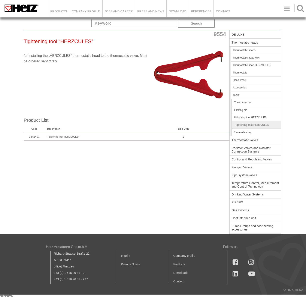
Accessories (240, 87)
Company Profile (86, 11)
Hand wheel (239, 80)
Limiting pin (240, 110)
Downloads (180, 273)
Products (58, 11)
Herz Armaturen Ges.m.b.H (66, 247)
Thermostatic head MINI (246, 57)
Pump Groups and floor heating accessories (252, 227)
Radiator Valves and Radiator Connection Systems (251, 149)
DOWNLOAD (177, 11)
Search (196, 23)
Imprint (125, 255)
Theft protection (243, 102)
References (201, 11)
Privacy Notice (130, 264)
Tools (236, 95)
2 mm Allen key (243, 132)
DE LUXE (238, 34)
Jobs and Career (119, 11)
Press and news (150, 11)
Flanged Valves (242, 167)
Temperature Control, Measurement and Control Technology (255, 184)
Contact (223, 11)
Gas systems (240, 210)
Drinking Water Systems (248, 194)
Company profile (184, 255)
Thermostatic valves (245, 140)
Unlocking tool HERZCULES (250, 117)
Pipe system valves (244, 175)
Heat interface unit (244, 218)
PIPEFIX (237, 202)
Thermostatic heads (245, 42)
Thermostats (240, 72)
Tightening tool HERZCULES (251, 124)
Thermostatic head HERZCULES (251, 65)
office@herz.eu (64, 266)
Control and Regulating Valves (252, 159)
